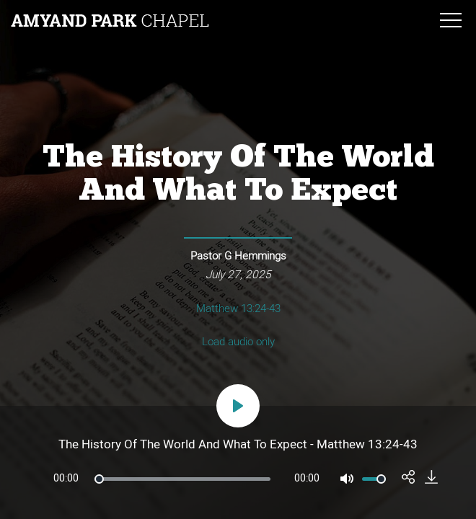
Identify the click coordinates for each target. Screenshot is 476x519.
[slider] (182, 479)
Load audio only (238, 342)
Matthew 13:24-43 (238, 308)
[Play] (238, 405)
